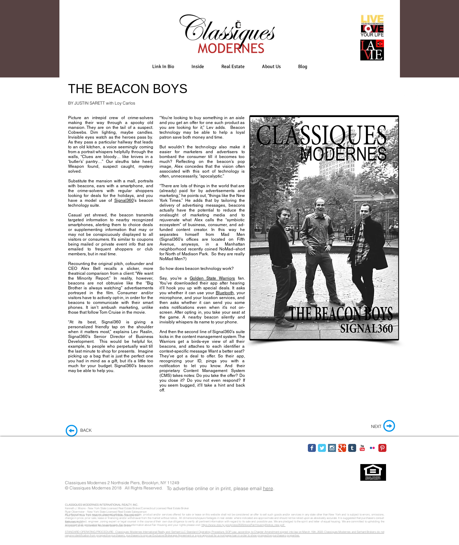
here (268, 488)
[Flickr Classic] (372, 448)
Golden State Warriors (212, 278)
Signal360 (124, 200)
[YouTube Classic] (362, 448)
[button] (198, 67)
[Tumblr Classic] (352, 448)
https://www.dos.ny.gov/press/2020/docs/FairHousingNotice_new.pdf (244, 525)
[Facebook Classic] (312, 448)
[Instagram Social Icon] (332, 448)
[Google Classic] (342, 448)
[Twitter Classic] (322, 448)
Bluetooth (225, 292)
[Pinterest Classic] (382, 448)
